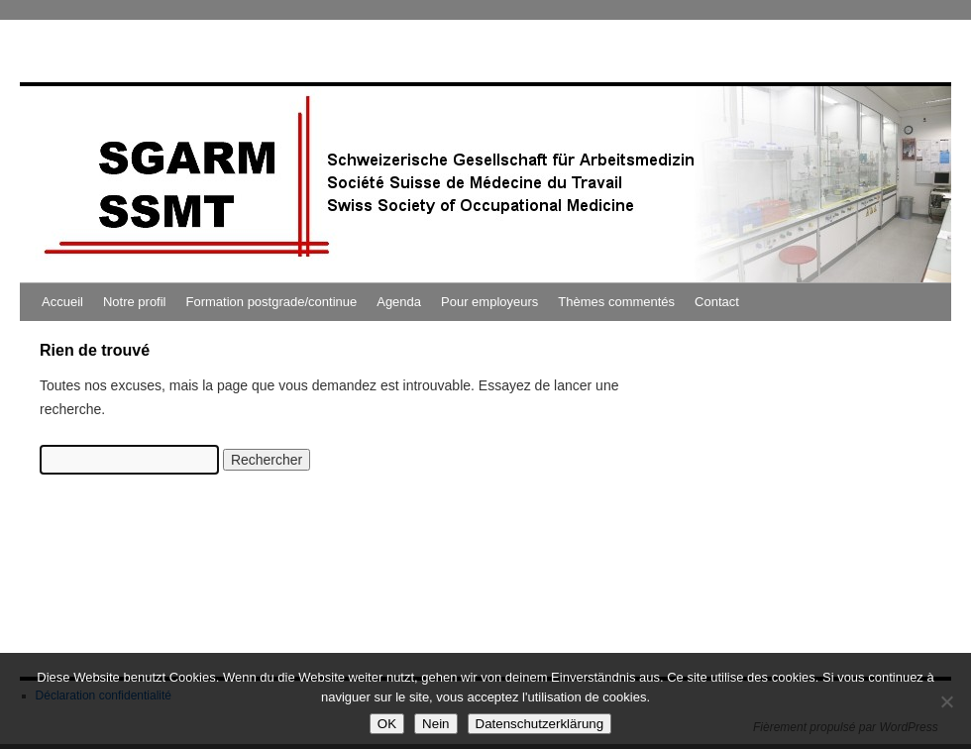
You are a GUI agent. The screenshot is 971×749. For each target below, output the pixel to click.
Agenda (399, 301)
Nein (435, 723)
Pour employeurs (489, 301)
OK (387, 723)
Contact (717, 301)
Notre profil (134, 301)
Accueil (62, 301)
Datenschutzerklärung (540, 723)
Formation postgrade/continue (272, 301)
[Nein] (946, 701)
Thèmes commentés (616, 301)
